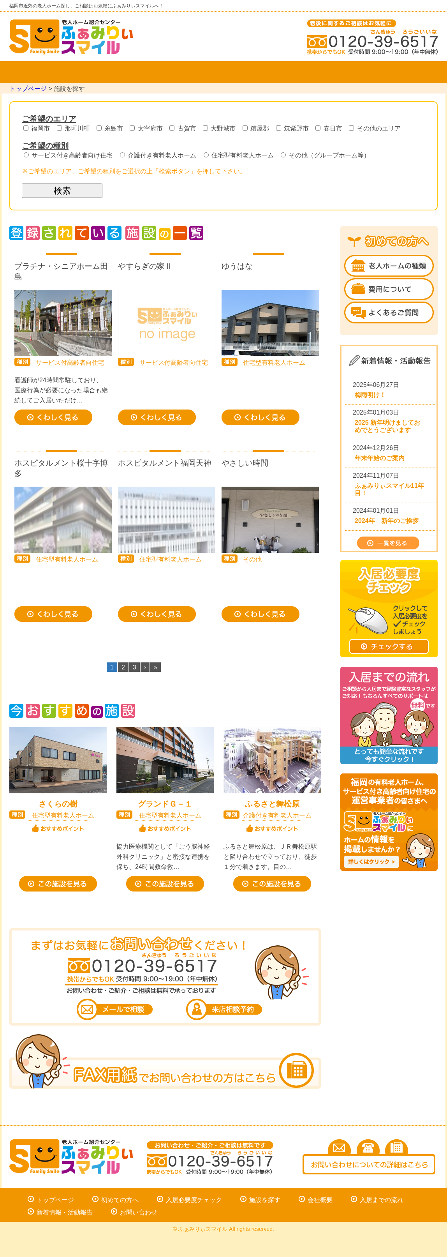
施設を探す (138, 72)
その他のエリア (374, 128)
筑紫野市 (294, 128)
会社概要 (223, 72)
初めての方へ (120, 1200)
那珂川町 (75, 128)
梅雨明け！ (370, 395)
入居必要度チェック (194, 1200)
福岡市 (38, 128)
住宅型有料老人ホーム (240, 155)
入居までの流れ (309, 72)
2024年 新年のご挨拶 (387, 520)
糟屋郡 (258, 128)
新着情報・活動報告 (65, 1212)
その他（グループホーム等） (325, 155)
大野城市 (221, 128)
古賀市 (184, 128)
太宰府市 (148, 128)
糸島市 (112, 128)
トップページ (52, 72)
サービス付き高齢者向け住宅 (70, 155)
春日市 (330, 128)
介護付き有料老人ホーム (160, 155)
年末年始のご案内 (380, 458)
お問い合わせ (395, 72)
